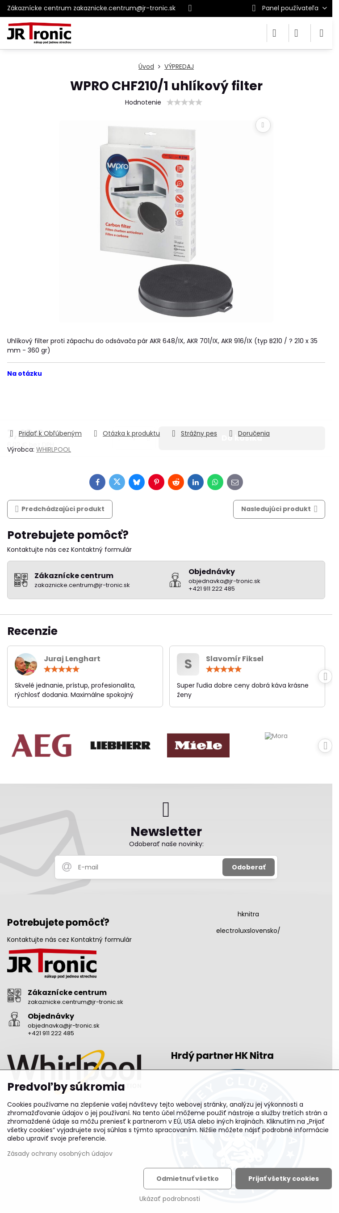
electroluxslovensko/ (248, 930)
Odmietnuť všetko (187, 1178)
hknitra (248, 914)
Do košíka (242, 403)
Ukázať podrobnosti (169, 1199)
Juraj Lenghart (72, 659)
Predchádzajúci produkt (60, 509)
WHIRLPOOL (53, 449)
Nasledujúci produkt (279, 509)
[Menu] (321, 33)
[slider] (184, 102)
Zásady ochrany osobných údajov (60, 1153)
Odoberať (248, 867)
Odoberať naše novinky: (166, 843)
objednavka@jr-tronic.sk (64, 1025)
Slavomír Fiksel (235, 659)
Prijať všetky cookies (283, 1178)
